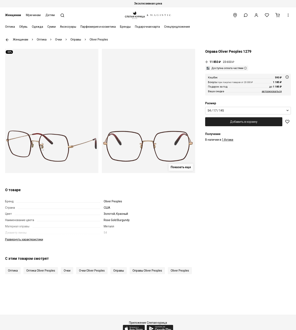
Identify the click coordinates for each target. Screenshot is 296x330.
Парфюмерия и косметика (98, 26)
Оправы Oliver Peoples (147, 270)
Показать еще (181, 167)
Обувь (23, 26)
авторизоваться (272, 91)
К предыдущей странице (7, 40)
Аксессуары (68, 26)
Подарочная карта (147, 26)
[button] (246, 15)
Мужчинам (33, 15)
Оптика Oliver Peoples (40, 270)
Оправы (118, 270)
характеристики (24, 239)
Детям (50, 15)
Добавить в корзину (243, 121)
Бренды (125, 26)
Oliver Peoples (180, 270)
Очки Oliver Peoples (92, 270)
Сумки (51, 26)
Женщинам (13, 15)
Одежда (37, 26)
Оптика (10, 26)
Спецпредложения (177, 26)
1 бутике (227, 139)
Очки (67, 270)
